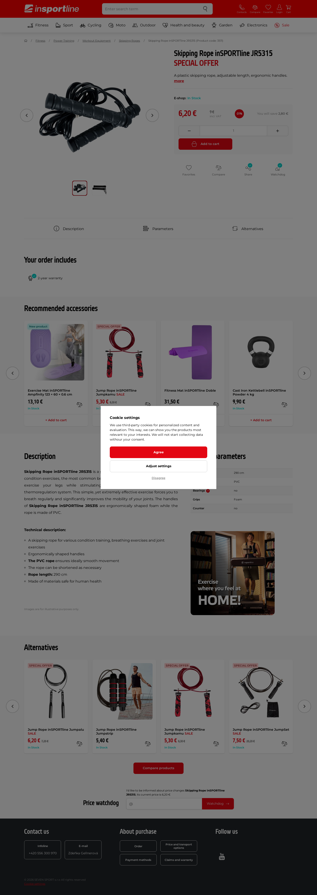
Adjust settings (158, 466)
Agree (158, 452)
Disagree (158, 478)
